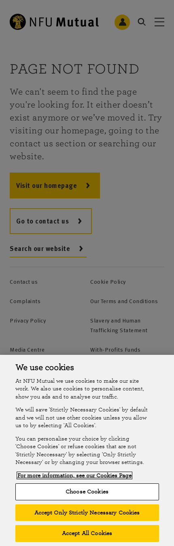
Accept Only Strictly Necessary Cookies (87, 513)
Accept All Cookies (87, 533)
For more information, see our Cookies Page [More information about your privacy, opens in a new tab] (74, 475)
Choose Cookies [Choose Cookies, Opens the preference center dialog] (87, 492)
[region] (87, 450)
